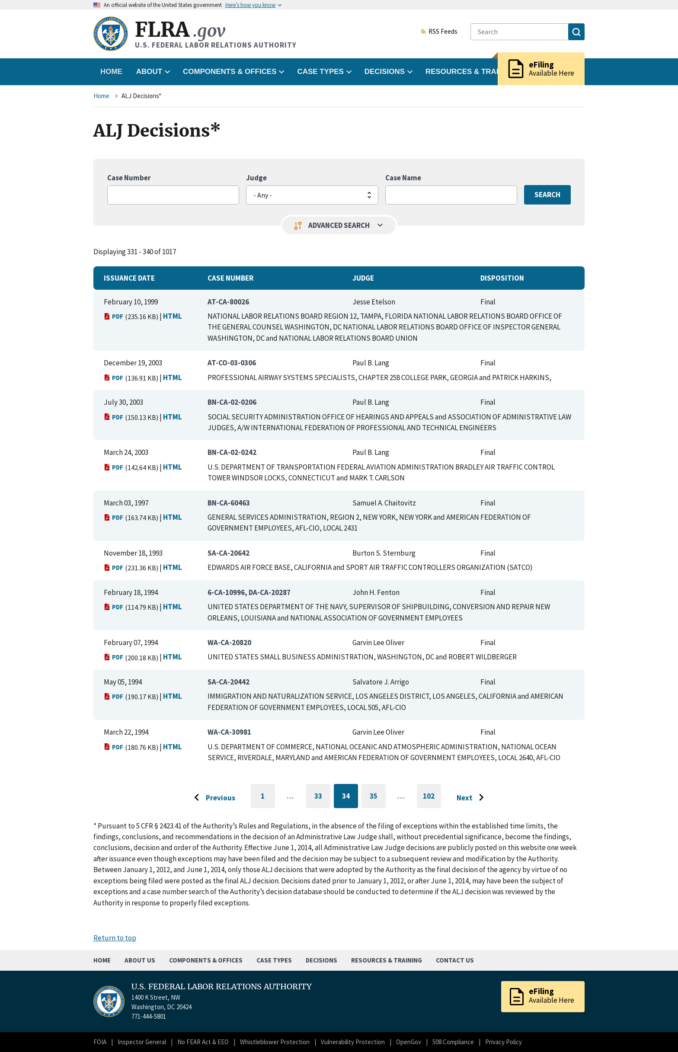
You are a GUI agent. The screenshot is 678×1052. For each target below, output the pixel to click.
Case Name (403, 177)
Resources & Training (386, 960)
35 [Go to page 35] (378, 797)
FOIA (99, 1042)
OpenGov (408, 1042)
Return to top (114, 938)
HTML (172, 316)
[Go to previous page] (212, 798)
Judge (256, 177)
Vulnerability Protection (353, 1042)
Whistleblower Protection (275, 1042)
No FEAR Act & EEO (203, 1042)
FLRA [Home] (180, 29)
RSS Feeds (438, 32)
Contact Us (455, 960)
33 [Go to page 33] (322, 797)
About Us (140, 960)
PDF (113, 316)
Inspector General (142, 1042)
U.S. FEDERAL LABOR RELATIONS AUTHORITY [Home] (221, 986)
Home (111, 71)
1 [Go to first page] (268, 800)
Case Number (129, 177)
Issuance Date (129, 278)
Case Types (274, 960)
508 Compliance (453, 1042)
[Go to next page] (472, 798)
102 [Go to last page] (432, 800)
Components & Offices (206, 960)
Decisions (321, 960)
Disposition (502, 278)
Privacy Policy (503, 1042)
